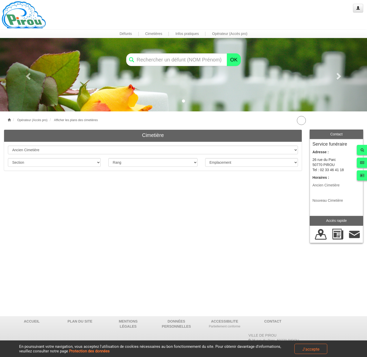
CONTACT (272, 321)
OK (234, 59)
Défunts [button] (126, 34)
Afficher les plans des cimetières (76, 120)
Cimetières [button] (153, 34)
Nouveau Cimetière (327, 200)
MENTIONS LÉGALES (128, 323)
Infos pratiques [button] (187, 34)
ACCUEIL (32, 321)
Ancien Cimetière (326, 185)
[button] (27, 74)
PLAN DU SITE (80, 321)
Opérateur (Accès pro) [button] (229, 34)
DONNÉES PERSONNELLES (176, 323)
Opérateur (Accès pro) (32, 120)
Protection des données (89, 351)
